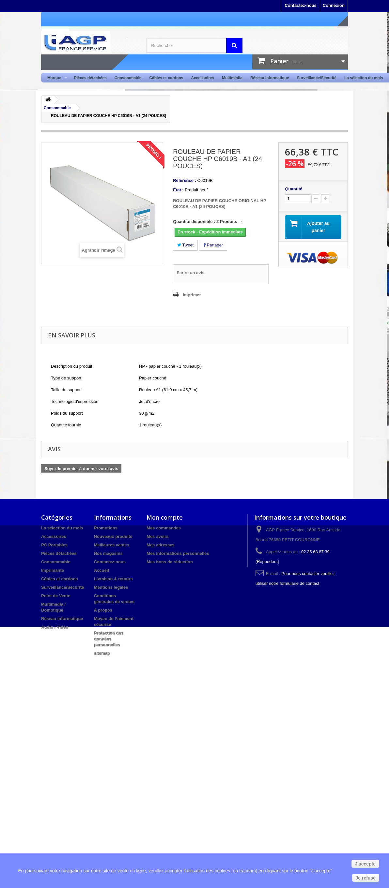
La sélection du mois (363, 78)
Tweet (185, 245)
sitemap (102, 653)
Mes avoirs (157, 536)
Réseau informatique (269, 78)
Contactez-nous (301, 5)
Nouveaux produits (113, 536)
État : (178, 189)
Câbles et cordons (166, 78)
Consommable (128, 78)
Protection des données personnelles (108, 638)
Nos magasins (108, 553)
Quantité (293, 188)
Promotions (105, 527)
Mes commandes (164, 527)
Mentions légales (111, 587)
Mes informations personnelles (178, 553)
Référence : (184, 180)
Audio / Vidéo (54, 627)
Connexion (334, 5)
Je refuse (366, 878)
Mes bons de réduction (170, 561)
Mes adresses (160, 544)
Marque (55, 78)
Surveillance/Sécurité (316, 78)
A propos (103, 610)
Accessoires (202, 78)
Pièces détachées (90, 78)
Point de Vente (55, 595)
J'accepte (365, 863)
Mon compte (165, 517)
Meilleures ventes (111, 544)
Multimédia (232, 78)
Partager (213, 245)
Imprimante (52, 570)
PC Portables (54, 544)
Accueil (101, 570)
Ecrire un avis (190, 272)
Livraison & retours (113, 578)
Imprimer (192, 294)
